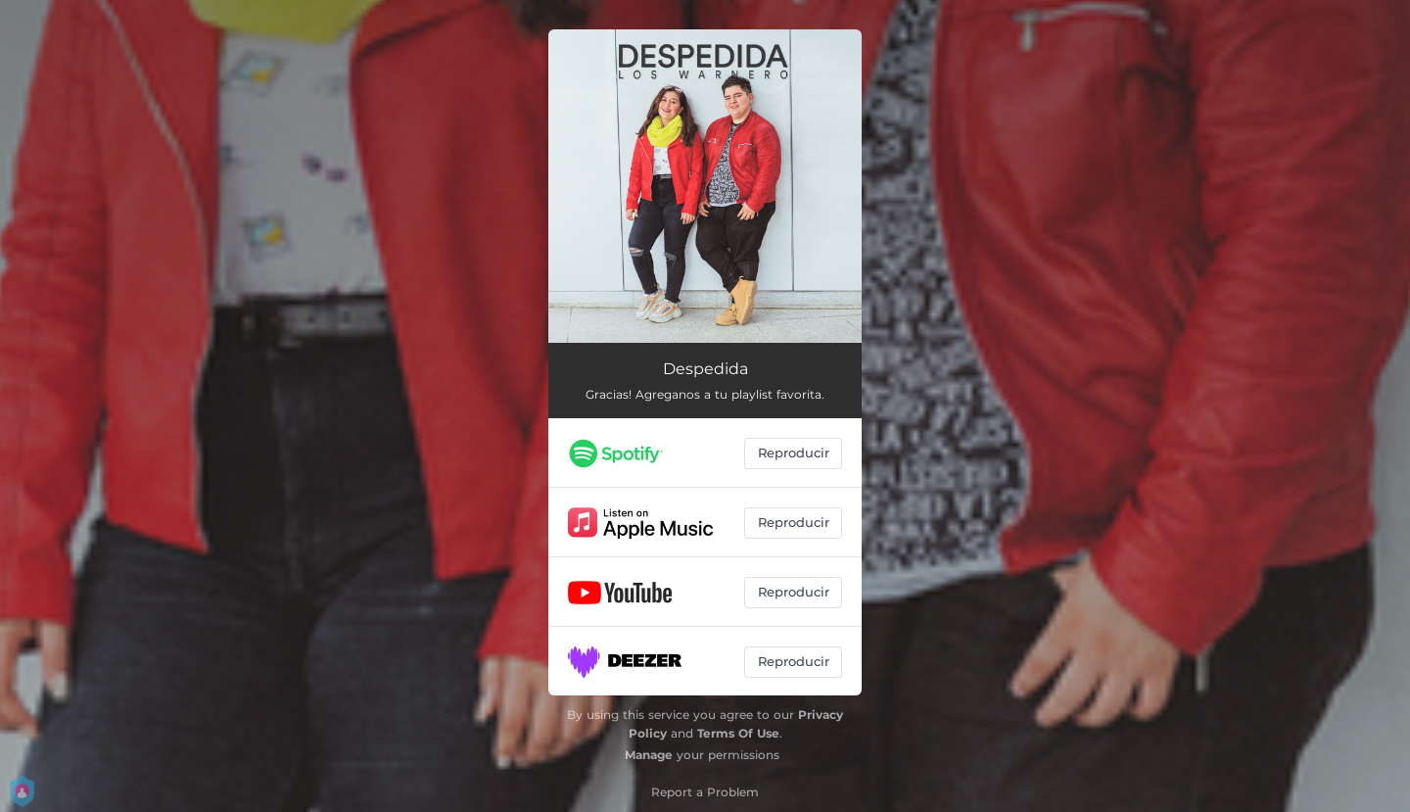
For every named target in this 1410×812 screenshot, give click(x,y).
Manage (649, 754)
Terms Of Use (738, 733)
